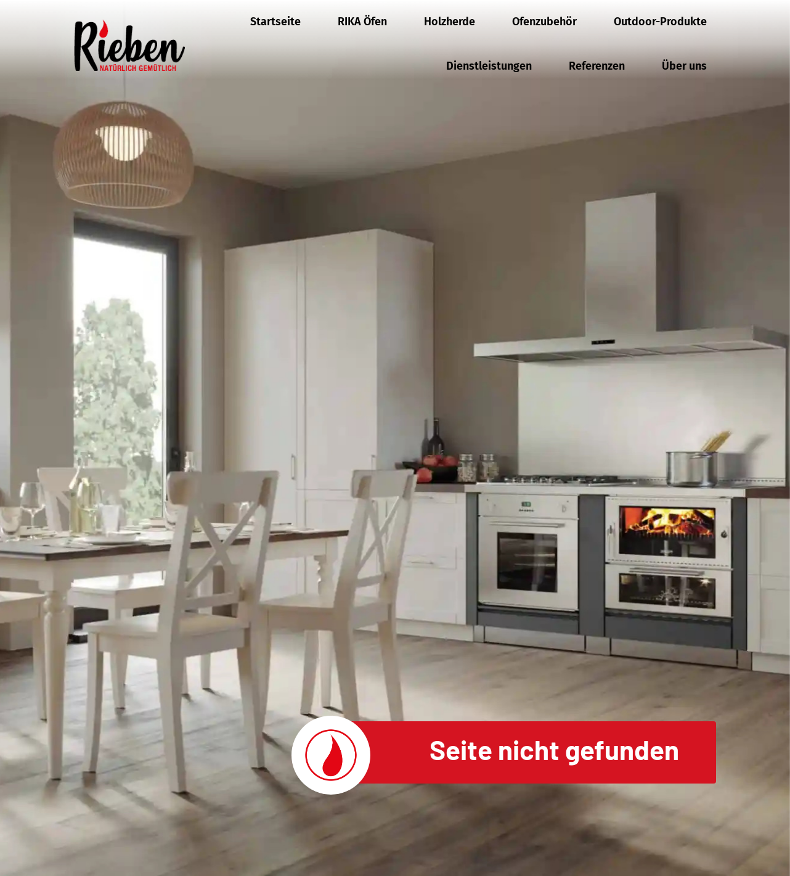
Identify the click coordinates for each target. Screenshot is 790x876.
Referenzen (597, 66)
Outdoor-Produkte (660, 21)
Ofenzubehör (544, 21)
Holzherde (449, 21)
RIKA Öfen (362, 21)
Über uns (684, 66)
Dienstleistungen (489, 66)
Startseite (275, 21)
